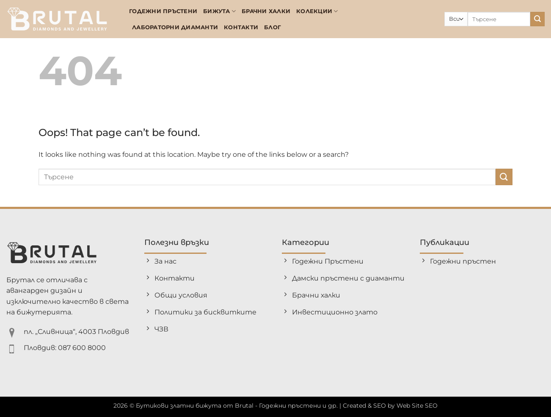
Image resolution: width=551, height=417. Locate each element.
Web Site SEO (417, 405)
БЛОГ (272, 27)
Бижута (219, 11)
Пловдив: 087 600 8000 (65, 348)
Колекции (317, 11)
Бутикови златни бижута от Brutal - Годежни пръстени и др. (237, 405)
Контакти (241, 27)
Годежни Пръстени (163, 11)
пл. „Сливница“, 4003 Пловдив (76, 332)
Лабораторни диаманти (175, 27)
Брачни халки (266, 11)
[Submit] (537, 19)
